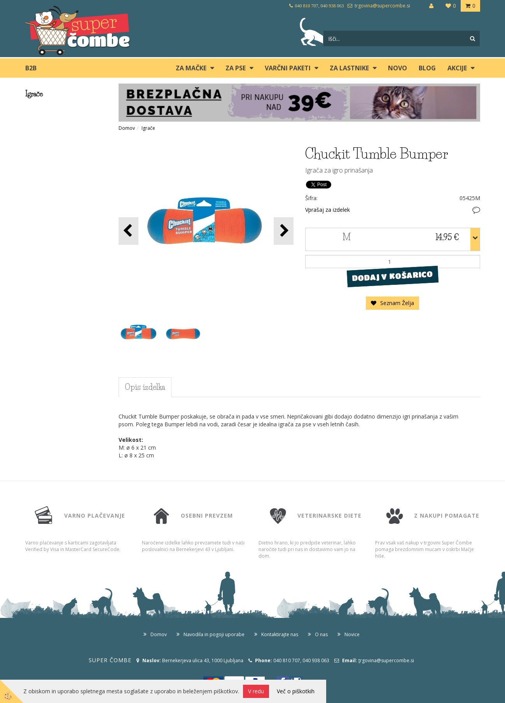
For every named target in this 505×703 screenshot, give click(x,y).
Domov (127, 128)
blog (427, 68)
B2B (31, 68)
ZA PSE (235, 68)
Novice (352, 634)
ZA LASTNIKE (349, 68)
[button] (284, 231)
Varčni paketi (288, 68)
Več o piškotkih (296, 691)
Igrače (148, 128)
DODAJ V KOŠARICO (392, 276)
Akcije (457, 68)
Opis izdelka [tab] (145, 387)
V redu (256, 691)
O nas (321, 634)
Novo (397, 68)
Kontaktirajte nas (279, 634)
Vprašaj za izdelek (327, 209)
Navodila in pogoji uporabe (214, 634)
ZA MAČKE (191, 68)
